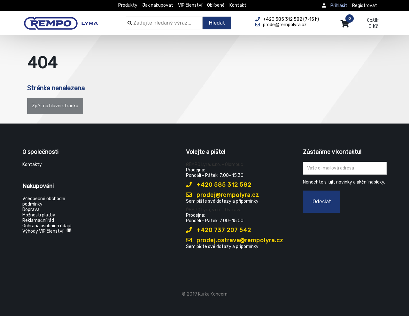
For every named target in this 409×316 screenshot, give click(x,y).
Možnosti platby (38, 215)
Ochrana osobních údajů (46, 226)
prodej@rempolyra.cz (222, 195)
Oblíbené (216, 5)
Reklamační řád (38, 220)
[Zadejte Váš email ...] (345, 168)
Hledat (217, 23)
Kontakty (32, 164)
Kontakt (237, 5)
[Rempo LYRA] (61, 20)
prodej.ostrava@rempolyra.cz (234, 240)
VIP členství (190, 5)
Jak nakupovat (157, 5)
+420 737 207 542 (218, 230)
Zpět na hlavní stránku (55, 106)
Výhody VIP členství (47, 231)
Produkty (127, 5)
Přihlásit (338, 5)
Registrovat (364, 5)
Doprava (31, 209)
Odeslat (322, 202)
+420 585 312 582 (218, 184)
